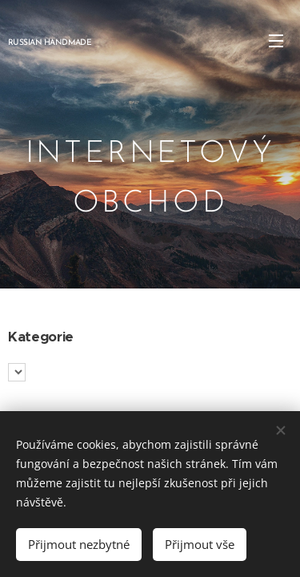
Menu (276, 41)
